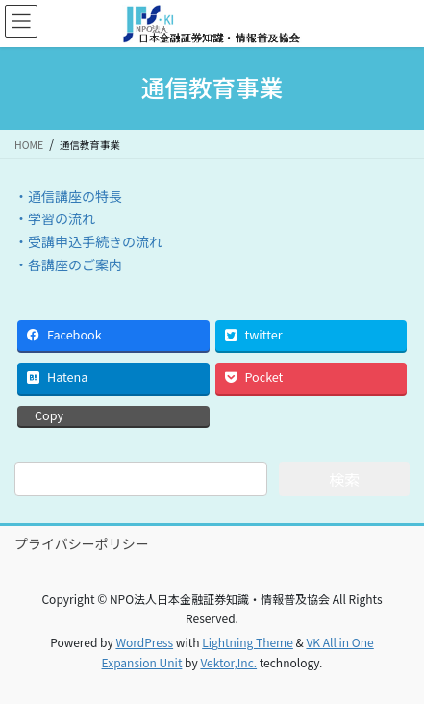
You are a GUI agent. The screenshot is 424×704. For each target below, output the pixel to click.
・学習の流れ (54, 218)
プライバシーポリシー (81, 543)
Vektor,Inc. (228, 662)
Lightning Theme (247, 642)
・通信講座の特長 (68, 196)
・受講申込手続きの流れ (88, 241)
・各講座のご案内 (68, 264)
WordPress (144, 642)
